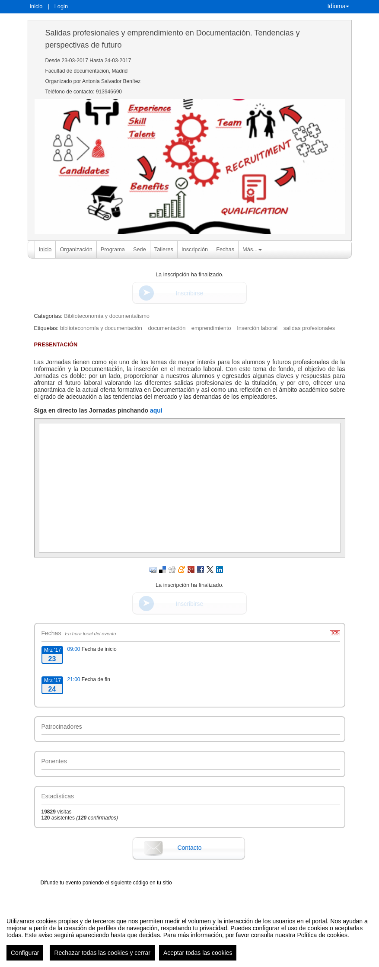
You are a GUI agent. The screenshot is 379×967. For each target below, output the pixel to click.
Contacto (189, 847)
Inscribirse (190, 293)
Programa (113, 249)
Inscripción (195, 249)
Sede (139, 249)
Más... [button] (252, 249)
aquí (156, 410)
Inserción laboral (257, 328)
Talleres (163, 249)
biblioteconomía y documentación (101, 328)
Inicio (36, 6)
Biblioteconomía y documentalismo (107, 316)
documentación (166, 328)
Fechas (225, 249)
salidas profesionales (309, 328)
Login (61, 6)
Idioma (338, 6)
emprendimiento (211, 328)
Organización (76, 249)
